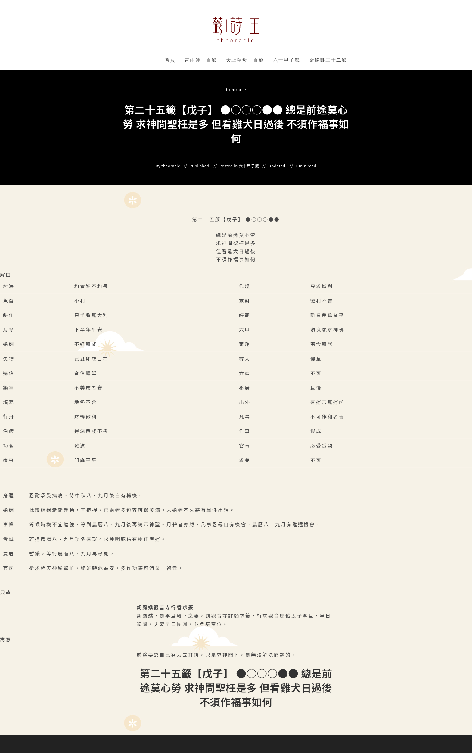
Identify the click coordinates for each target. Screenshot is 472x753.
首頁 (170, 60)
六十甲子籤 (286, 60)
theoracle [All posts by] (236, 89)
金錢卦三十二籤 (328, 60)
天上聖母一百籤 (245, 60)
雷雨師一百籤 (201, 60)
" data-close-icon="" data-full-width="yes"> (218, 60)
